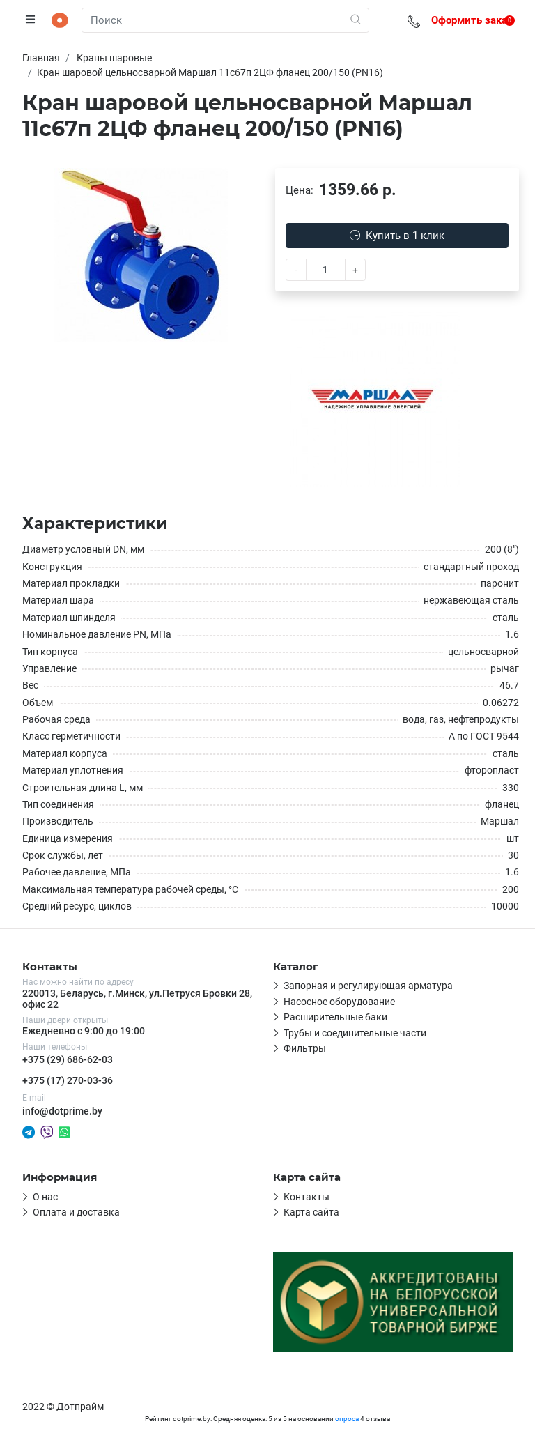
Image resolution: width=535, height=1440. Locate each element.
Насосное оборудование (339, 1001)
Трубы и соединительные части (355, 1033)
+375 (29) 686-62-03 (67, 1059)
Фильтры (305, 1048)
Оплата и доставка (76, 1212)
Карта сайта (311, 1212)
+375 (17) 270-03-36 (67, 1080)
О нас (45, 1196)
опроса (347, 1419)
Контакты (306, 1196)
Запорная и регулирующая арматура (368, 985)
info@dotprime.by (62, 1111)
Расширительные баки (335, 1016)
